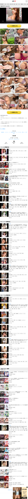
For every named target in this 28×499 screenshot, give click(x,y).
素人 (16, 4)
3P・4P (25, 4)
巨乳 (8, 4)
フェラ (19, 4)
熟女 (14, 4)
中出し (5, 4)
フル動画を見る (14, 26)
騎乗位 (22, 4)
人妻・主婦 (11, 4)
